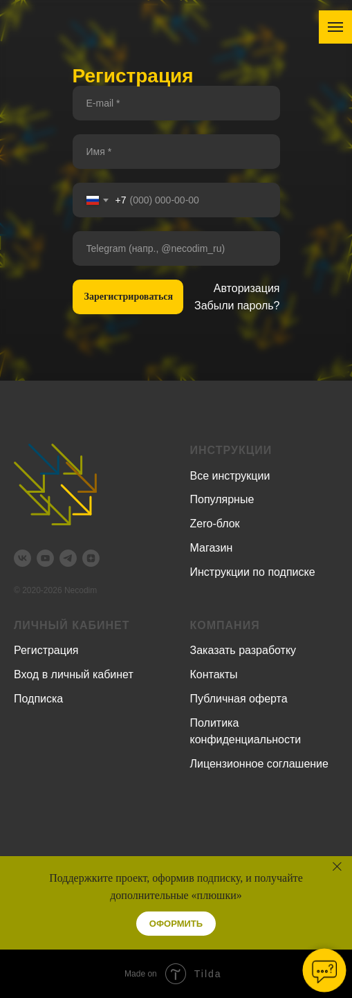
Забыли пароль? (237, 305)
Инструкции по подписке (252, 572)
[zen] (91, 558)
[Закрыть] (337, 866)
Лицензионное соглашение (259, 764)
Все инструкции (230, 476)
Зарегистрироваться (129, 296)
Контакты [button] (214, 674)
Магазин (211, 548)
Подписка (38, 699)
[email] (176, 103)
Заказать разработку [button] (243, 650)
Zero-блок (215, 523)
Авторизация (247, 288)
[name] (176, 151)
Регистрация (46, 650)
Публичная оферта (239, 699)
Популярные (222, 499)
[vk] (22, 558)
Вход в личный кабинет (73, 674)
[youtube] (45, 558)
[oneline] (176, 248)
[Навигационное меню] (335, 27)
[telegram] (68, 558)
